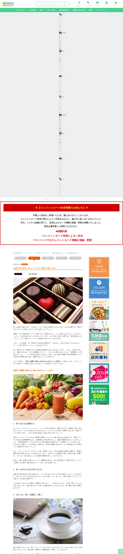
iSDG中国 (67, 511)
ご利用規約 (44, 514)
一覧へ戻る (48, 476)
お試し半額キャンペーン (54, 14)
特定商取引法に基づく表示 (49, 521)
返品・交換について (26, 514)
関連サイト (66, 501)
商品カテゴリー (5, 501)
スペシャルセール (98, 14)
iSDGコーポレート (70, 507)
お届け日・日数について (27, 511)
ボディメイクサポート (7, 531)
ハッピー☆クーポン (76, 14)
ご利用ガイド (24, 507)
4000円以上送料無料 (30, 14)
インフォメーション (46, 501)
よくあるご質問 (25, 518)
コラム (42, 511)
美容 (41, 10)
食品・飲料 (51, 10)
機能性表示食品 (79, 10)
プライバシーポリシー (47, 518)
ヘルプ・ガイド (25, 501)
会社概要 (43, 507)
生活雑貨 (32, 10)
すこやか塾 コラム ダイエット (41, 72)
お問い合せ (23, 521)
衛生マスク (21, 10)
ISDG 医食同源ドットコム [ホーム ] (22, 72)
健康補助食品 (64, 10)
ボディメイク (101, 10)
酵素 (90, 10)
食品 (1, 518)
